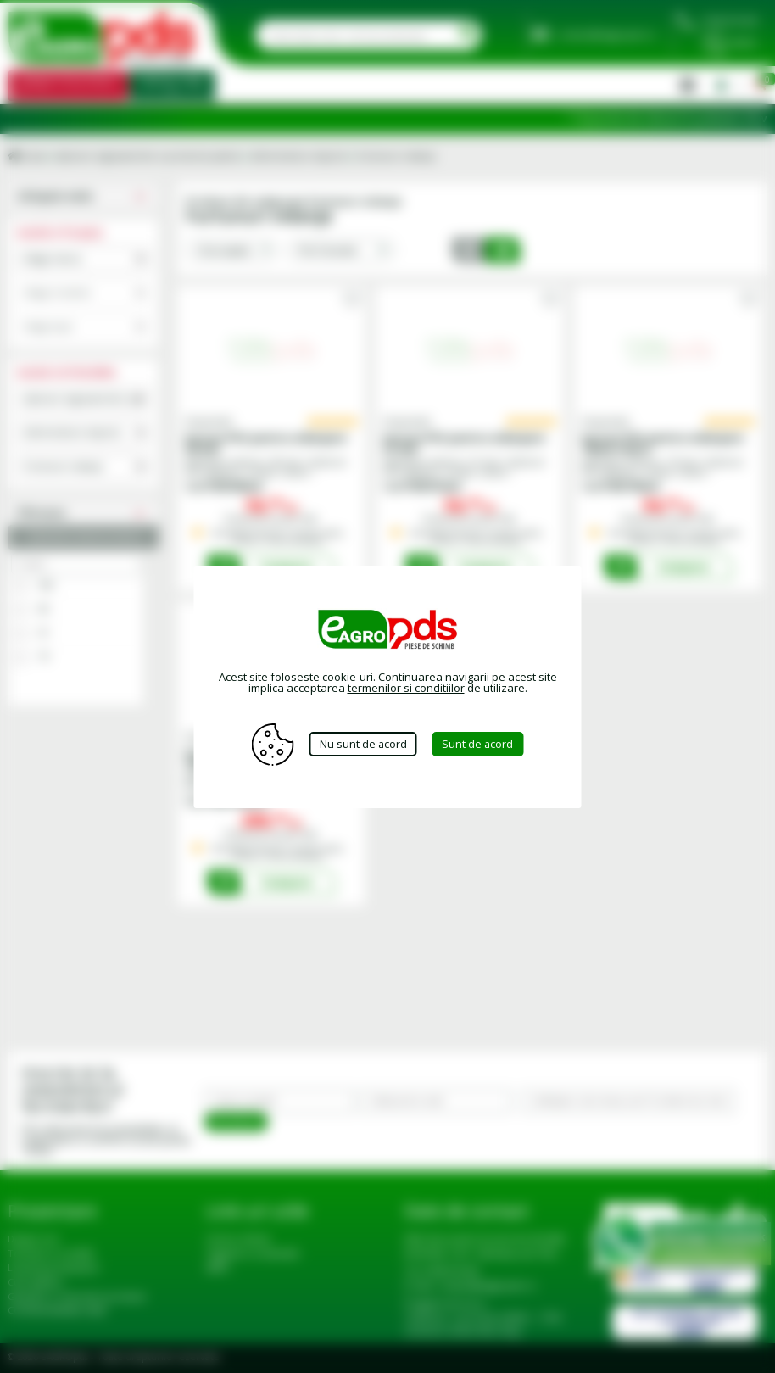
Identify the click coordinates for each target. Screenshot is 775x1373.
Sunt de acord (480, 743)
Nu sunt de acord (363, 743)
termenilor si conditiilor (406, 687)
